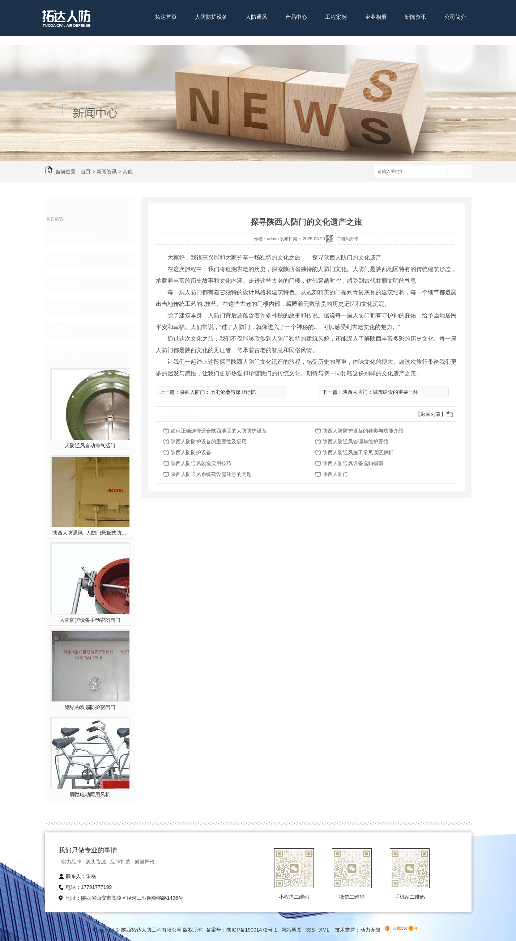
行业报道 (69, 260)
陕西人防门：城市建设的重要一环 (380, 392)
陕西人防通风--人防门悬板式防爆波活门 (89, 533)
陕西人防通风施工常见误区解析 (358, 452)
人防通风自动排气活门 (90, 445)
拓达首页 (166, 17)
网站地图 (291, 930)
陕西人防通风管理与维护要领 (355, 441)
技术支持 (69, 283)
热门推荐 (69, 352)
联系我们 (166, 39)
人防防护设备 (211, 17)
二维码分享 (348, 238)
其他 (128, 171)
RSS (310, 930)
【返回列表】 (430, 414)
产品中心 (296, 17)
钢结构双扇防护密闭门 (90, 707)
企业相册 (376, 17)
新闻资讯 (415, 17)
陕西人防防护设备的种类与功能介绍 (363, 431)
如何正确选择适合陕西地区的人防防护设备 (219, 431)
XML (325, 930)
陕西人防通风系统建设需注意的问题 (211, 474)
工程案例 (336, 17)
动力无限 (370, 930)
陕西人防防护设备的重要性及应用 (209, 441)
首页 (86, 171)
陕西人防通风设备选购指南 (353, 463)
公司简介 (455, 17)
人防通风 (256, 17)
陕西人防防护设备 (191, 452)
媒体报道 (69, 306)
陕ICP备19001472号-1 (251, 930)
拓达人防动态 (75, 237)
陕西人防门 (335, 474)
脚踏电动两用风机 (90, 794)
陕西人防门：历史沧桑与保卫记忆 (218, 392)
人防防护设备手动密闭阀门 (90, 620)
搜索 (459, 172)
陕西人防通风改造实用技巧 (201, 463)
